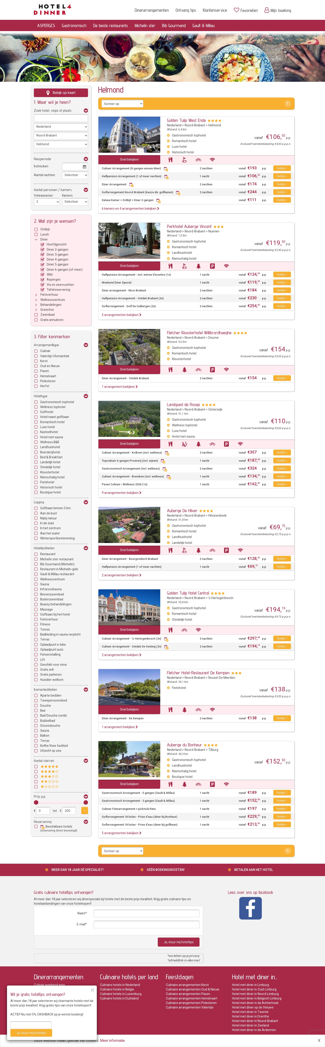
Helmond (214, 125)
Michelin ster (145, 25)
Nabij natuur (48, 518)
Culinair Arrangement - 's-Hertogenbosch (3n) (135, 639)
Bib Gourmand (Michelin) (57, 564)
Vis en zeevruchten (60, 284)
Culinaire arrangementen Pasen (188, 994)
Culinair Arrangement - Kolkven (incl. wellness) (135, 453)
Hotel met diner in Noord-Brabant (255, 1021)
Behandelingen (50, 304)
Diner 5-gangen (57, 264)
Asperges (53, 279)
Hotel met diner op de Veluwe (253, 1007)
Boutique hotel (50, 492)
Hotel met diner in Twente (250, 1012)
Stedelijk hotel (50, 467)
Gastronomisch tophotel (57, 402)
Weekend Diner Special (116, 283)
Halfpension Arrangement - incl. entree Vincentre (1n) (136, 275)
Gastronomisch (74, 25)
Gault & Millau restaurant (57, 574)
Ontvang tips (186, 10)
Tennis (45, 629)
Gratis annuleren (51, 320)
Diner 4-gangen (57, 259)
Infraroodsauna (51, 589)
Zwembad (47, 314)
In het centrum (50, 528)
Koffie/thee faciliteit (54, 745)
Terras (44, 639)
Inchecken (41, 166)
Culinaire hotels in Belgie (117, 989)
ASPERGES (46, 25)
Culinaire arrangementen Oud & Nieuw (192, 989)
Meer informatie (112, 1040)
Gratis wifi (47, 669)
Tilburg (213, 749)
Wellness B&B (49, 442)
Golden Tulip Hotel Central (188, 593)
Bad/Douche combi (53, 715)
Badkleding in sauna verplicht (60, 634)
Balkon (44, 735)
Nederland (174, 125)
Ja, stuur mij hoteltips (179, 942)
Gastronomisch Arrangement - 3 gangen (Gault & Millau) (138, 801)
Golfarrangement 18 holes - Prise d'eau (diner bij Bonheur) (139, 817)
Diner (44, 239)
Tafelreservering (58, 289)
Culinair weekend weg (49, 985)
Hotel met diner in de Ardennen (254, 1030)
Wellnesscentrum (52, 300)
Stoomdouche (50, 725)
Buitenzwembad (51, 599)
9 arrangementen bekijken (122, 493)
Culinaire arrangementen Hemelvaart (191, 998)
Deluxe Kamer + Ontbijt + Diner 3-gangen (131, 200)
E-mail (81, 924)
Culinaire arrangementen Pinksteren (191, 1003)
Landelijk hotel (50, 462)
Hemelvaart (48, 376)
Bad (42, 710)
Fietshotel (47, 482)
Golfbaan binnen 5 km (55, 508)
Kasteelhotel (49, 432)
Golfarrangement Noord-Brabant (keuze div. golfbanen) (141, 192)
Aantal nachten (44, 175)
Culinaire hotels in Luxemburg (121, 994)
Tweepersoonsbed (53, 700)
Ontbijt (45, 229)
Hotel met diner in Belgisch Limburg (256, 998)
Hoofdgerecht (57, 244)
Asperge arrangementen (51, 1021)
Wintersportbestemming (57, 538)
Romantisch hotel (52, 422)
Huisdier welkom (51, 679)
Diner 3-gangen (57, 254)
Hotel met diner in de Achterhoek (255, 1003)
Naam (81, 913)
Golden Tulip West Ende (186, 120)
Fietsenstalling (50, 654)
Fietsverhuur (49, 294)
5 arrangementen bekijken (122, 315)
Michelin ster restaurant (57, 559)
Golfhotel (46, 412)
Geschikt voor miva (53, 664)
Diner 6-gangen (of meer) (65, 269)
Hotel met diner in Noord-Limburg (255, 994)
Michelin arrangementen (51, 1007)
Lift (42, 659)
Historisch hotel (51, 487)
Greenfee (47, 309)
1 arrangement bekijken (120, 386)
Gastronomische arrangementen (56, 994)
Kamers (67, 195)
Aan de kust (48, 513)
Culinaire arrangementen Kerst (187, 985)
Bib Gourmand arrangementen (55, 1012)
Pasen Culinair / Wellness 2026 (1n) (124, 484)
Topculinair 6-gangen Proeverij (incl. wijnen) (133, 461)
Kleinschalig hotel (52, 477)
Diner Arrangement (118, 184)
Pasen (44, 371)
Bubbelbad (47, 720)
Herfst (44, 386)
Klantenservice (215, 10)
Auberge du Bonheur (184, 744)
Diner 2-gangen (57, 249)
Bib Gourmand (174, 25)
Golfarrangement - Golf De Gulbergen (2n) (129, 306)
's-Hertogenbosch (220, 598)
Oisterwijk (215, 409)
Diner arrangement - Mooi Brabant (124, 291)
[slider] (36, 802)
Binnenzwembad (52, 594)
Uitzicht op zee (50, 750)
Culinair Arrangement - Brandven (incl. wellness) (136, 477)
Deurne (213, 337)
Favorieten (246, 10)
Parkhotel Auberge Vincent (189, 226)
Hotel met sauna (51, 437)
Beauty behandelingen (56, 604)
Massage (46, 609)
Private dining (43, 1030)
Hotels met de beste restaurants (56, 998)
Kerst (44, 361)
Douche (45, 705)
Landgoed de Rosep (183, 404)
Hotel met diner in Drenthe (250, 1016)
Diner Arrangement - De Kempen (123, 718)
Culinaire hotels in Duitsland (119, 998)
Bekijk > (282, 168)
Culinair (45, 351)
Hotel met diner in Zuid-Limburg (254, 989)
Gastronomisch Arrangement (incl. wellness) (134, 469)
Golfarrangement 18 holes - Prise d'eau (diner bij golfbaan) (139, 825)
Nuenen (213, 231)
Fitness (45, 624)
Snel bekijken (129, 159)
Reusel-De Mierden (221, 677)
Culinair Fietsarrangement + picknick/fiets (129, 809)
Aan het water (50, 533)
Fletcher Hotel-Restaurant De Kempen (198, 672)
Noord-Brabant (195, 125)
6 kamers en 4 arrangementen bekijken (130, 208)
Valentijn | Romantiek (54, 356)
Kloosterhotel (49, 472)
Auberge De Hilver (182, 510)
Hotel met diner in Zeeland (250, 1025)
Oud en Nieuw (50, 366)
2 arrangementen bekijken (122, 575)
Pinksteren (48, 381)
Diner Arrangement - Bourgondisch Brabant (130, 559)
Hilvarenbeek (217, 515)
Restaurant (48, 554)
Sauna (44, 584)
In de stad (47, 523)
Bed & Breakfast (51, 457)
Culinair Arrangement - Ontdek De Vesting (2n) (135, 647)
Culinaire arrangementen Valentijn (190, 1007)
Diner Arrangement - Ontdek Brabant (125, 378)
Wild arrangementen (48, 1025)
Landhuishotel (50, 447)
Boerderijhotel (50, 452)
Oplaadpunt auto (51, 649)
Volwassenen (43, 195)
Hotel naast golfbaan (54, 417)
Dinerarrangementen (152, 10)
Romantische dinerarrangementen (58, 989)
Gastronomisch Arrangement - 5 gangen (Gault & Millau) (138, 793)
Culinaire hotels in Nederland (120, 985)
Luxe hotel (47, 427)
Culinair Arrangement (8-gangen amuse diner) (135, 168)
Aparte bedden (50, 695)
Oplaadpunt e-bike (53, 644)
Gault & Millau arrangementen (54, 1016)
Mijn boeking (278, 10)
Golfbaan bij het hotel (55, 614)
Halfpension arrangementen (53, 1003)
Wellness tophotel (52, 407)
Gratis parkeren (51, 674)
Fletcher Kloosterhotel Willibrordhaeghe (199, 332)
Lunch (44, 234)
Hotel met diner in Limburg (250, 985)
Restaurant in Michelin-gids (59, 569)
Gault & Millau (204, 25)
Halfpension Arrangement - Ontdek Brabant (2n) (133, 298)
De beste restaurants (110, 25)
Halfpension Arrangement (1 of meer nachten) (135, 176)
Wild (50, 274)
